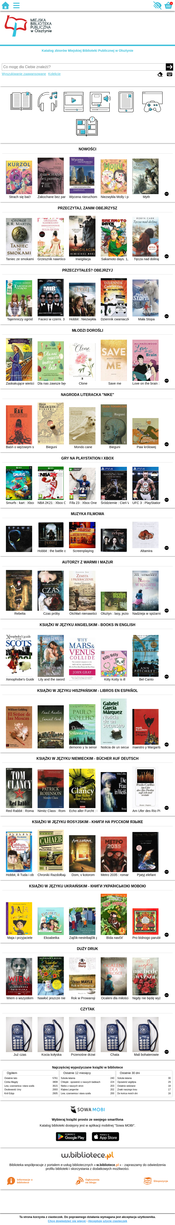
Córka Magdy (11, 1082)
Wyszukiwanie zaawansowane (24, 74)
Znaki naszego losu (127, 1089)
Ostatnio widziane (126, 1086)
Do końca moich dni (127, 1093)
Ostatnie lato (10, 1078)
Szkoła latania (68, 1078)
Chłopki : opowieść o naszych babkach (80, 1082)
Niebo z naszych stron (72, 1086)
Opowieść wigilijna (126, 1082)
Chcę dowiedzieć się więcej (67, 1221)
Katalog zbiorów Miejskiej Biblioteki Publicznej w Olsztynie (87, 50)
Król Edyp (9, 1093)
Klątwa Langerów (69, 1089)
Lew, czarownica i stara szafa (19, 1086)
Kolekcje (54, 74)
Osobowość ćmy (12, 1089)
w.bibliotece (107, 1165)
